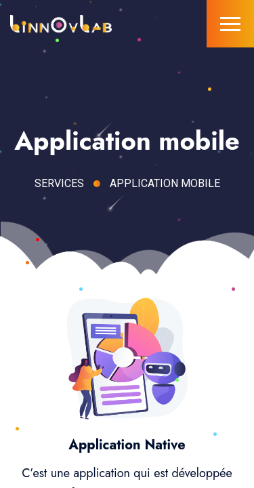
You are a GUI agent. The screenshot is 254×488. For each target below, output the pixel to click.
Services (59, 183)
